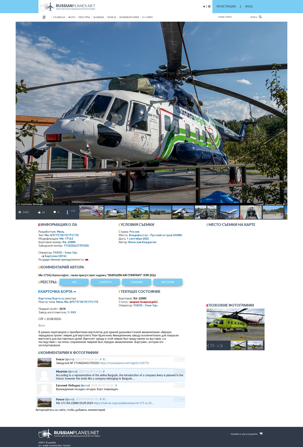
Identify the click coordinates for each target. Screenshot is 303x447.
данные (98, 17)
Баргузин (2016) (55, 256)
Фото (41, 325)
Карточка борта (49, 298)
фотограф (168, 282)
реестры (84, 17)
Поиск (256, 16)
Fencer (60, 359)
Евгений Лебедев (68, 385)
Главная (59, 17)
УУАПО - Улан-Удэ (65, 252)
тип (74, 282)
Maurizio (62, 371)
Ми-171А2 (66, 238)
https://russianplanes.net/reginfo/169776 (124, 363)
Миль (60, 231)
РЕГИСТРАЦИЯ (226, 6)
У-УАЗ (72, 312)
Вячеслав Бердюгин (142, 242)
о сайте (147, 17)
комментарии (129, 17)
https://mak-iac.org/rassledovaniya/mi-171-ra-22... (123, 403)
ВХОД (248, 6)
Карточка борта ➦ (58, 291)
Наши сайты (225, 17)
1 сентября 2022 (138, 238)
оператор (105, 282)
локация (137, 282)
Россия (134, 231)
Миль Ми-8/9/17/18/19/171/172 (77, 301)
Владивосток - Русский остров (156, 235)
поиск (111, 17)
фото (71, 17)
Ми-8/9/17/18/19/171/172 (62, 235)
